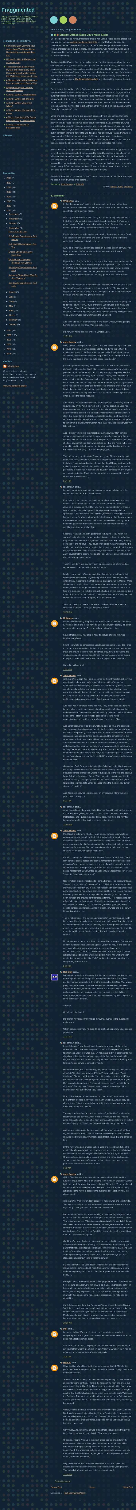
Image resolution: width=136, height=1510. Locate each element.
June (11, 301)
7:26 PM (67, 1357)
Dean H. (67, 1362)
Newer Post (56, 1487)
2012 (9, 206)
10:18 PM (67, 612)
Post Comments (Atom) (75, 1493)
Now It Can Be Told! (18, 231)
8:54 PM (67, 481)
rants (120, 186)
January (13, 324)
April (11, 310)
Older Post (128, 1487)
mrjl (65, 1329)
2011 (9, 210)
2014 (9, 197)
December (14, 214)
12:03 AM (67, 669)
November (14, 219)
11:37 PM (67, 1037)
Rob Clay (67, 972)
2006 (9, 349)
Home (92, 1487)
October (13, 223)
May (11, 306)
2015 (9, 192)
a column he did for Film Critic (83, 42)
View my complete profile (15, 386)
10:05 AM (67, 1323)
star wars (128, 186)
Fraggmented (18, 10)
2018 (9, 178)
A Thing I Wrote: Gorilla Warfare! (21, 94)
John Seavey (69, 342)
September (14, 228)
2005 (9, 353)
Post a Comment (62, 1481)
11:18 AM (67, 1474)
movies (114, 186)
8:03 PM (67, 801)
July (11, 297)
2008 (9, 340)
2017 (9, 183)
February (13, 320)
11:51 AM (67, 336)
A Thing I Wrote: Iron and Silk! (20, 99)
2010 (9, 330)
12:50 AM (67, 824)
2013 (9, 201)
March (12, 315)
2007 (9, 344)
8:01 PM (67, 966)
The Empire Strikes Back (86, 79)
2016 (9, 187)
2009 (9, 335)
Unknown (68, 201)
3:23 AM (67, 1168)
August (12, 292)
